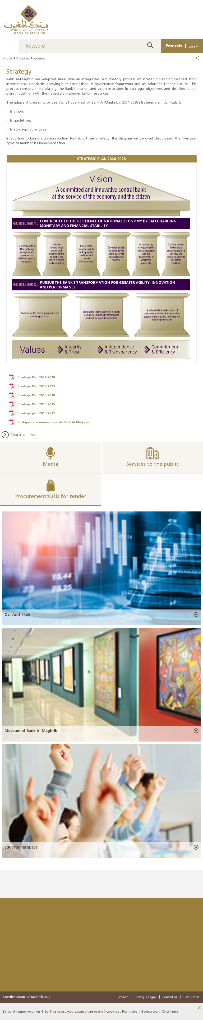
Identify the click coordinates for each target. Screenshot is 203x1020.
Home (7, 58)
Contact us (169, 997)
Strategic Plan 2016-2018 (36, 395)
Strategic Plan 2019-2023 (36, 386)
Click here (170, 1012)
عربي (193, 45)
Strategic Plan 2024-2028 (36, 377)
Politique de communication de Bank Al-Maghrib (53, 422)
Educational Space (21, 847)
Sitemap (123, 997)
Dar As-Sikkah (17, 614)
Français (174, 45)
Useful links (191, 997)
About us (22, 58)
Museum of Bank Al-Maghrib (30, 730)
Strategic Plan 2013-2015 (36, 404)
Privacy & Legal (145, 997)
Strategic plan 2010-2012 (36, 413)
